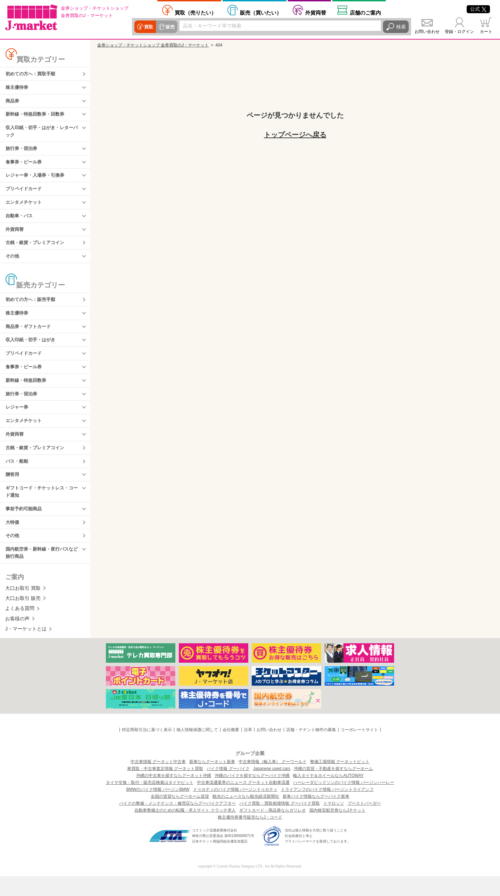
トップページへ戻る (295, 135)
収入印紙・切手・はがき (32, 350)
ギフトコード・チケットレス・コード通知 (42, 508)
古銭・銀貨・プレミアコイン (37, 250)
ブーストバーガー (364, 823)
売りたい (195, 12)
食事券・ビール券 (25, 166)
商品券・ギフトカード (30, 336)
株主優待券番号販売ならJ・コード (250, 837)
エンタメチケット (25, 208)
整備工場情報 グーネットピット (339, 781)
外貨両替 (315, 12)
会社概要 (231, 749)
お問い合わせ (427, 31)
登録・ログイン (459, 31)
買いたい (261, 12)
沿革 (248, 749)
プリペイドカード (25, 194)
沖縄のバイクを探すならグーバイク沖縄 (252, 795)
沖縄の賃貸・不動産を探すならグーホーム (333, 788)
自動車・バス (20, 222)
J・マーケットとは (26, 649)
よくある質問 (19, 628)
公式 (478, 9)
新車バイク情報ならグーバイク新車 (316, 816)
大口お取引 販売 (23, 618)
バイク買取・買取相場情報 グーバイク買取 (279, 823)
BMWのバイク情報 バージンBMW (158, 809)
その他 (13, 264)
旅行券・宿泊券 (23, 152)
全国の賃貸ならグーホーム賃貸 (180, 816)
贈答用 (13, 490)
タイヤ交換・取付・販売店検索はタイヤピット (149, 802)
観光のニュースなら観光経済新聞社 (245, 816)
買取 (148, 27)
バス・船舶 (18, 476)
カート (486, 31)
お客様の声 (17, 638)
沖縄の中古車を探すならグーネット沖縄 (173, 795)
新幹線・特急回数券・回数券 (37, 116)
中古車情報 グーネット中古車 (158, 781)
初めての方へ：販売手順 (32, 308)
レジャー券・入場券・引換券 (37, 180)
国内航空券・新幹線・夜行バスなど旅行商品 (42, 572)
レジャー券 (18, 420)
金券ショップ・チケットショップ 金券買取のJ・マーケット (153, 45)
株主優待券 (18, 88)
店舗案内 (365, 12)
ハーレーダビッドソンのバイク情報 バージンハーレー (343, 802)
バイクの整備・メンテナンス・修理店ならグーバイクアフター (177, 823)
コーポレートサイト (359, 749)
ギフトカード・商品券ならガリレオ (272, 830)
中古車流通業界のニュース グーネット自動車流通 (243, 802)
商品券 (13, 102)
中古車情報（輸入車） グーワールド (272, 781)
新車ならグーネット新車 (212, 781)
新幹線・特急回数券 (27, 392)
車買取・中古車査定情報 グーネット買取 (165, 788)
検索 (401, 27)
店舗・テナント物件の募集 (311, 749)
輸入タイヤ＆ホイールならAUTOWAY (328, 795)
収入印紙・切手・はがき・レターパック (42, 134)
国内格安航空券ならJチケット (337, 830)
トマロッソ (333, 823)
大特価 (13, 540)
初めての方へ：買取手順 (32, 74)
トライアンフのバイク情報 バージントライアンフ (327, 809)
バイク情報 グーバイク (228, 788)
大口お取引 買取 (23, 608)
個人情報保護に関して (197, 749)
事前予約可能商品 (25, 526)
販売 (169, 27)
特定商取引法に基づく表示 (147, 749)
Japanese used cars (271, 788)
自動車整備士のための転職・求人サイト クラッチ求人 (184, 830)
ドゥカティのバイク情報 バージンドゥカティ (235, 809)
